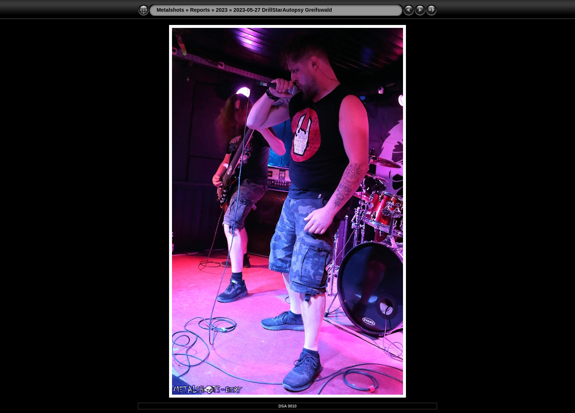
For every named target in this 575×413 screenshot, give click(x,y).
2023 (222, 10)
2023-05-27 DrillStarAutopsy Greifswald (283, 10)
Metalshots (170, 10)
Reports (200, 10)
